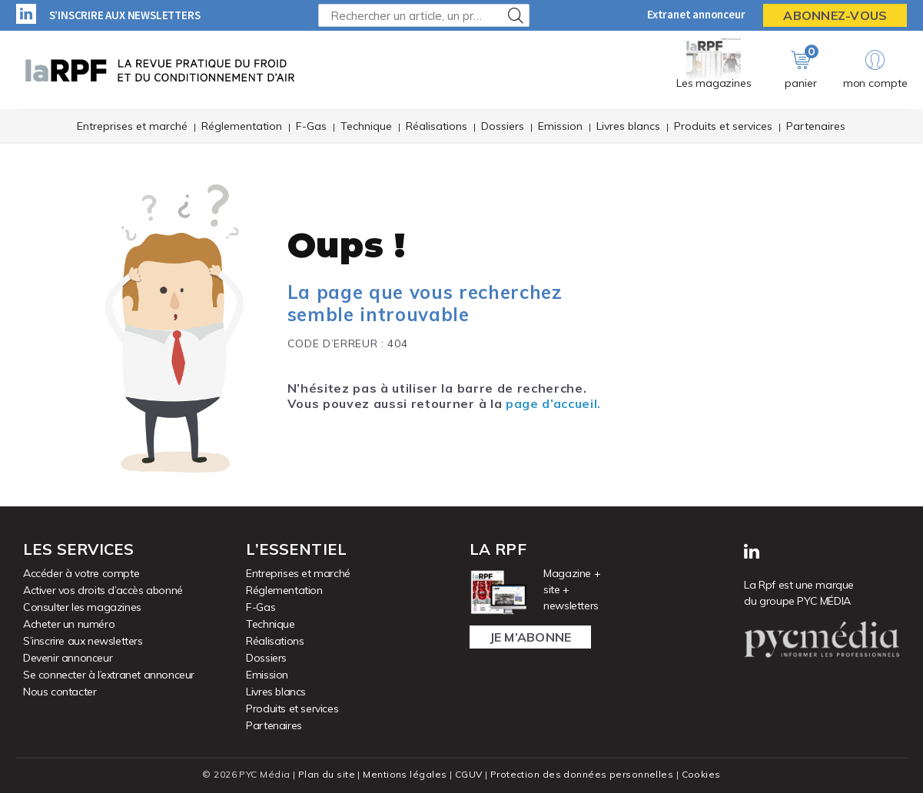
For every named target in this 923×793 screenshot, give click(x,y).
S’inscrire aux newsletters (125, 15)
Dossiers (502, 126)
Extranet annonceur (696, 14)
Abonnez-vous (835, 15)
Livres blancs (628, 126)
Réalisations (436, 126)
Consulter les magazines (82, 607)
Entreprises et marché (132, 126)
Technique (366, 126)
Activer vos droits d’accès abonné (103, 590)
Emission (560, 126)
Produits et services (723, 126)
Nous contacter (59, 691)
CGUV (469, 774)
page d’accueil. (553, 403)
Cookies (701, 774)
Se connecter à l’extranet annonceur (108, 675)
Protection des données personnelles (581, 774)
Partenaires (815, 126)
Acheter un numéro (69, 624)
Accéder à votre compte (81, 573)
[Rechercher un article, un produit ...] (424, 15)
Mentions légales (405, 774)
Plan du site (326, 774)
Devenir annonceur (67, 658)
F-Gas (311, 126)
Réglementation (241, 126)
